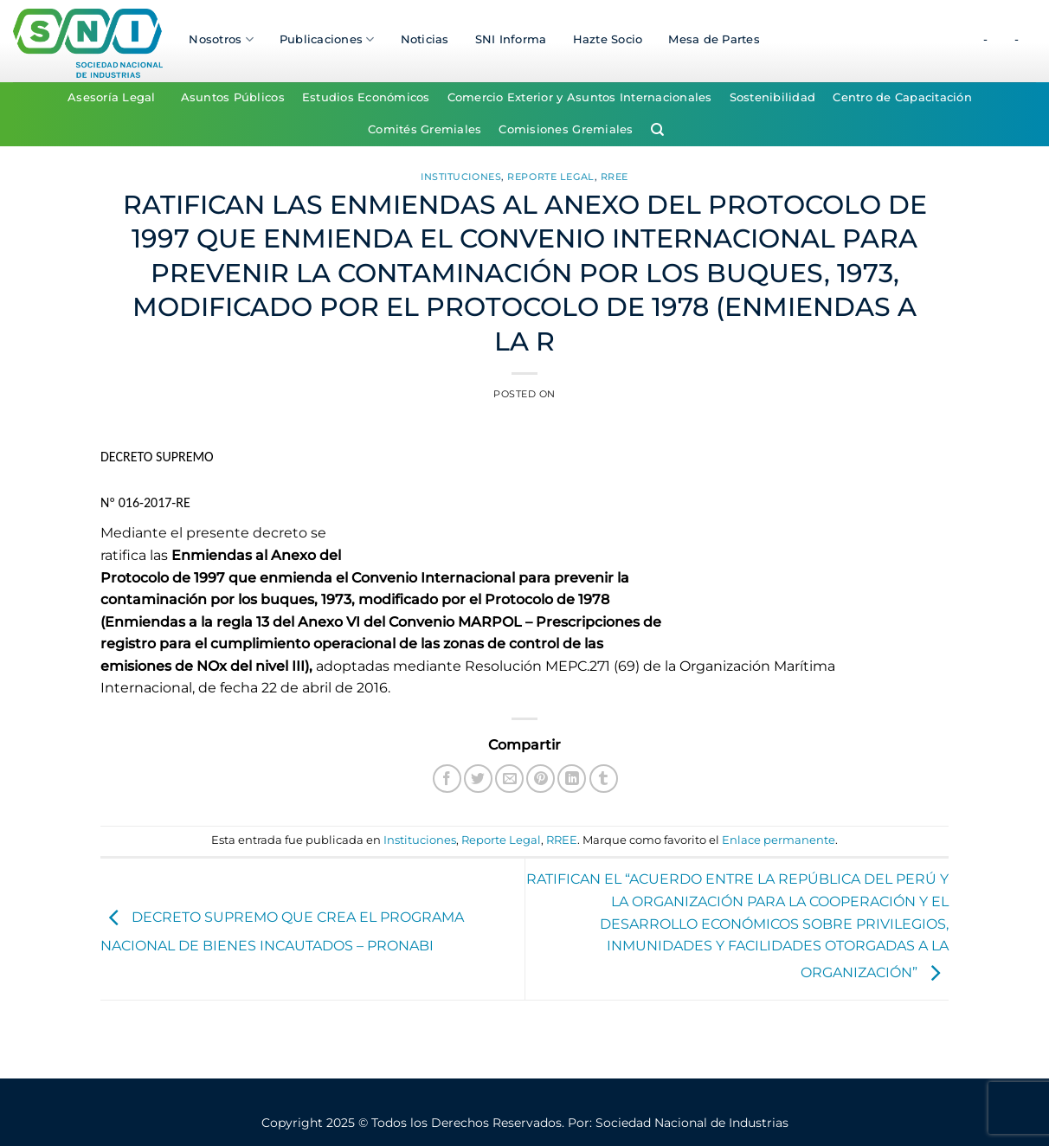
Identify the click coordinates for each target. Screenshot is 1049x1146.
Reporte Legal (550, 177)
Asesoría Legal (112, 97)
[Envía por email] (509, 778)
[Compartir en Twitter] (478, 778)
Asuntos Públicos (233, 97)
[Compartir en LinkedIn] (571, 778)
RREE (614, 177)
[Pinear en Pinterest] (540, 778)
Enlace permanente (778, 840)
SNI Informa (511, 39)
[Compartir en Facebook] (447, 778)
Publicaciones (327, 39)
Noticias (425, 39)
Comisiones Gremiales (566, 129)
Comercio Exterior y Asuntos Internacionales (579, 97)
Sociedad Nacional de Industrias (691, 1122)
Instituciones (461, 177)
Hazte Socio (608, 39)
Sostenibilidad (773, 97)
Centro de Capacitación (902, 97)
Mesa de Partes (714, 39)
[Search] (657, 129)
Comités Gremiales (424, 129)
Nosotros (221, 39)
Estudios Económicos (366, 97)
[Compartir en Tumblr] (603, 778)
